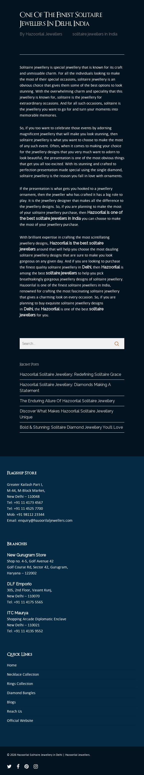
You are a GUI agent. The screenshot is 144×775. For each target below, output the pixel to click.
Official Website (20, 720)
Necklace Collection (23, 674)
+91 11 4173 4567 (28, 502)
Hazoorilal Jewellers (44, 34)
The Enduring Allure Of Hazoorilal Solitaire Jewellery (67, 400)
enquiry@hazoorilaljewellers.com (45, 520)
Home (12, 665)
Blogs (11, 702)
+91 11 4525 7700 (28, 508)
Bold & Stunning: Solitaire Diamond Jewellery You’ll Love (71, 427)
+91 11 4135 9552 (28, 631)
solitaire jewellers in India (94, 34)
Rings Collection (20, 683)
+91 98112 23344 (30, 514)
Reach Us (14, 711)
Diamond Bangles (21, 693)
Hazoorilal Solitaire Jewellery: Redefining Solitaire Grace (70, 374)
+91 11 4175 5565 (28, 602)
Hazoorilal (59, 243)
